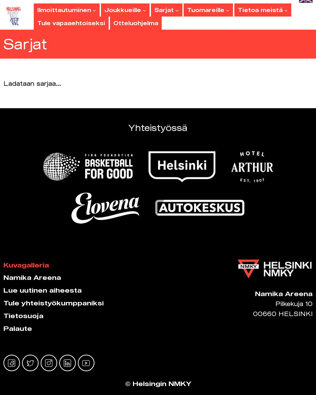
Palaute (17, 328)
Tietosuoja (23, 316)
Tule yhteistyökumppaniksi (53, 303)
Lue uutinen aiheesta (42, 290)
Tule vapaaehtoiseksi (71, 23)
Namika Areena (32, 277)
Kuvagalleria (26, 265)
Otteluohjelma (135, 23)
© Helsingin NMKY (158, 383)
